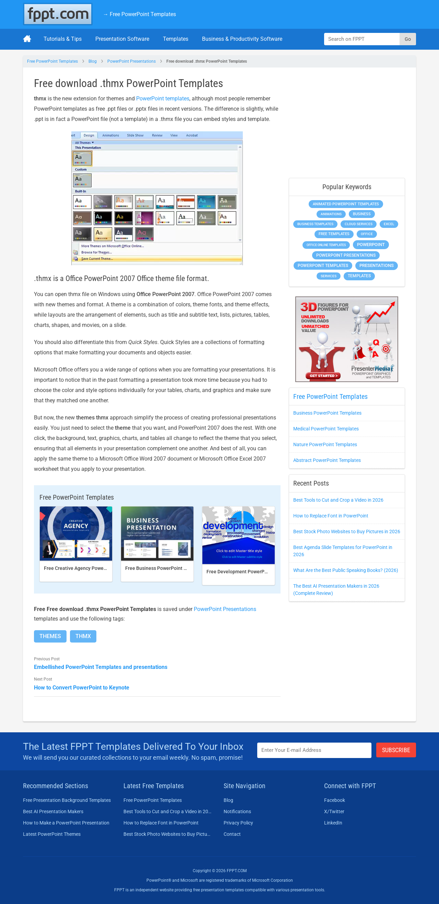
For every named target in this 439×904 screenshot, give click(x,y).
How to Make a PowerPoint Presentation (66, 823)
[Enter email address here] (314, 750)
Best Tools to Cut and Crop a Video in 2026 (338, 500)
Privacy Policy (238, 823)
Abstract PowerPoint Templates (327, 460)
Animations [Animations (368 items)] (331, 214)
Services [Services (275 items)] (328, 276)
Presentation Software (122, 39)
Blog (92, 61)
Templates (175, 39)
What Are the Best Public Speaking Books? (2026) (345, 570)
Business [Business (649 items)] (362, 213)
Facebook (334, 800)
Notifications (237, 811)
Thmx (83, 636)
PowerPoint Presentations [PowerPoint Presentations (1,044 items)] (346, 255)
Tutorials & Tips (63, 39)
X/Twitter (334, 811)
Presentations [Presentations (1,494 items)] (376, 265)
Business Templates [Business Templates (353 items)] (315, 224)
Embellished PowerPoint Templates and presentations (100, 667)
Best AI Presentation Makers (53, 811)
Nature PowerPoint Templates (325, 444)
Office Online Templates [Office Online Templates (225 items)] (326, 245)
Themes (50, 636)
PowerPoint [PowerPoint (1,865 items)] (371, 244)
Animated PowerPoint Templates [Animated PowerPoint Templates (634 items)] (346, 204)
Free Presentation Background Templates (67, 800)
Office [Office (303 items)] (367, 234)
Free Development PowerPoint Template (250, 571)
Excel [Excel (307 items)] (389, 224)
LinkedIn (333, 823)
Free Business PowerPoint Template (164, 568)
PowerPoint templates (162, 98)
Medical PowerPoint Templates (326, 428)
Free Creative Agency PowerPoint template (91, 568)
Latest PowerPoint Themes (52, 834)
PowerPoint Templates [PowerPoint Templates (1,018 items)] (323, 265)
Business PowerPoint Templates (327, 413)
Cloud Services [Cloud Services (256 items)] (358, 224)
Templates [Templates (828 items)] (359, 275)
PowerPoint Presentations (131, 61)
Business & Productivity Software (242, 39)
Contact (232, 834)
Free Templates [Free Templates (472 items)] (334, 234)
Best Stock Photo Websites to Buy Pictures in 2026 (346, 531)
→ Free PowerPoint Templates (139, 14)
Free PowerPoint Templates (52, 61)
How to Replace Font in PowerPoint (330, 515)
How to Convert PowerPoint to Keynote (81, 687)
